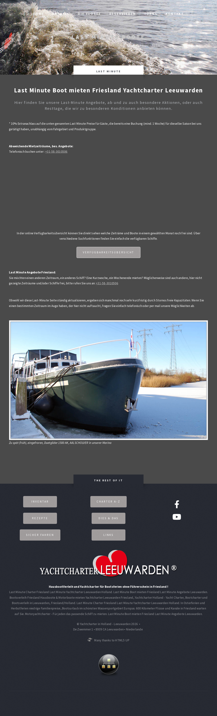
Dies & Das (108, 518)
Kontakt (175, 14)
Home (38, 14)
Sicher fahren (40, 535)
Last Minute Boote (108, 36)
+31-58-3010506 (56, 152)
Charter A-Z (108, 501)
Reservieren (122, 14)
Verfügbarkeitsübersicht (108, 252)
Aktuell (61, 14)
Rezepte (40, 518)
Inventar (40, 501)
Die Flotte (89, 14)
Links (108, 535)
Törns (151, 14)
